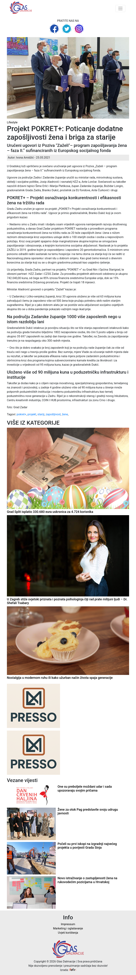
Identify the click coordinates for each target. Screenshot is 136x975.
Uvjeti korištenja (68, 932)
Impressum (68, 924)
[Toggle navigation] (120, 8)
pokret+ (21, 414)
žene (65, 414)
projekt (31, 414)
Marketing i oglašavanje (68, 928)
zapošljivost (53, 414)
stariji (40, 414)
